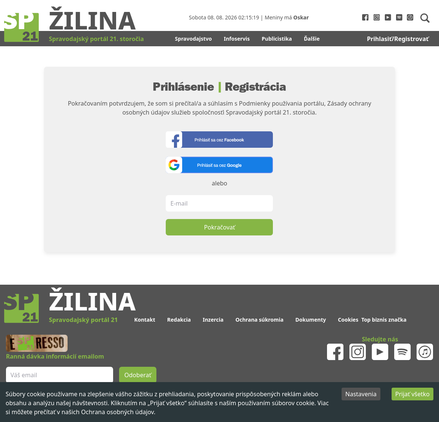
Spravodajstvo (193, 38)
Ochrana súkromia (260, 319)
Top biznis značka (384, 319)
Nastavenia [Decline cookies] (361, 394)
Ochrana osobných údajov (117, 412)
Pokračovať (219, 227)
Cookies (348, 319)
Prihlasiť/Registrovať (398, 39)
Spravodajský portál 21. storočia (96, 39)
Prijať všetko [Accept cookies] (412, 394)
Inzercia (213, 319)
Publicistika (277, 38)
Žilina (92, 20)
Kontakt (144, 319)
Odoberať (137, 375)
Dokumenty (310, 319)
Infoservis (237, 38)
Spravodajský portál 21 (83, 320)
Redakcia (179, 319)
